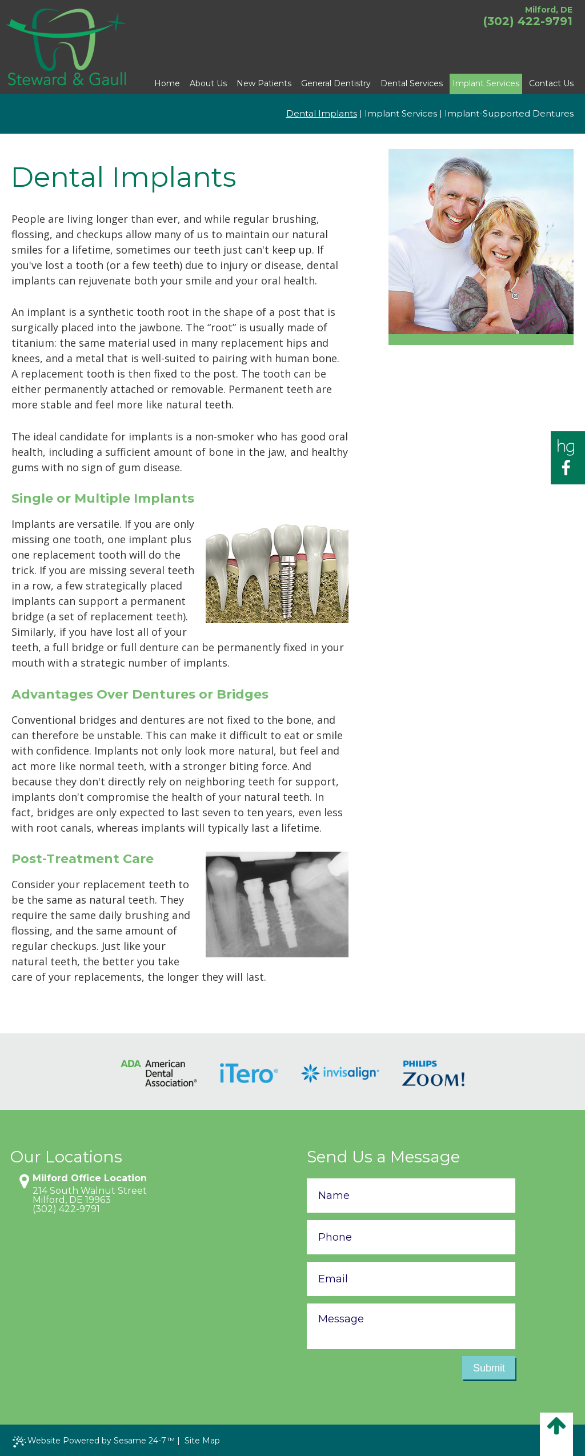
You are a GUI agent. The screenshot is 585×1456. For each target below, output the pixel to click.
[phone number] (411, 1237)
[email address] (411, 1279)
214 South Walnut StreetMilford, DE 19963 (90, 1195)
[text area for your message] (411, 1326)
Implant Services (400, 114)
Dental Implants (321, 114)
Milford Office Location (90, 1178)
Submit (489, 1368)
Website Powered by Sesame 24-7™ (94, 1441)
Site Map (202, 1440)
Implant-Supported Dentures (509, 114)
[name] (411, 1195)
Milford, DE (548, 10)
